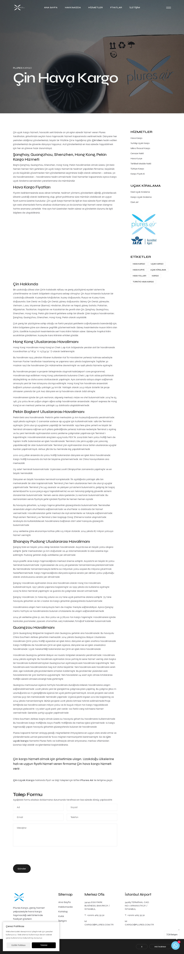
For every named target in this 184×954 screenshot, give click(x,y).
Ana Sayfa (50, 7)
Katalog (63, 911)
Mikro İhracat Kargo (140, 148)
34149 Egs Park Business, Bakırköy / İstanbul (97, 905)
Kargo (155, 276)
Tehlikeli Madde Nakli (140, 163)
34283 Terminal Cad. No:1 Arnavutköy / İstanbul (137, 905)
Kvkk (61, 916)
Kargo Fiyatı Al (137, 173)
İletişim (135, 7)
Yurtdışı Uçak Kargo (140, 143)
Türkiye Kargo (137, 168)
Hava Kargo (136, 138)
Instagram (160, 946)
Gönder (22, 868)
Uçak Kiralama (158, 270)
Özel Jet (134, 202)
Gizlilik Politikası (18, 945)
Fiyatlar (116, 7)
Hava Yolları (139, 276)
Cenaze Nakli (137, 153)
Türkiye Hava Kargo (143, 282)
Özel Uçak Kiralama (140, 192)
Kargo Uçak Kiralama (141, 197)
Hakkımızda (73, 7)
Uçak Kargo (157, 264)
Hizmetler (95, 7)
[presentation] (34, 855)
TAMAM (43, 945)
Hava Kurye (136, 158)
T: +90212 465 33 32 (94, 915)
